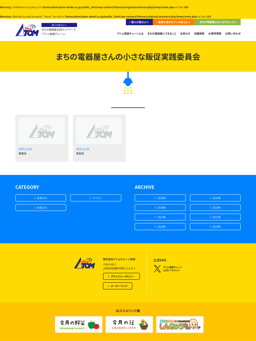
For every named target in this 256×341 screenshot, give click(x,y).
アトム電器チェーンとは (130, 33)
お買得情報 (214, 33)
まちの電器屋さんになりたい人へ (218, 22)
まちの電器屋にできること (161, 33)
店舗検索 (199, 33)
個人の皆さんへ (140, 22)
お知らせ (185, 33)
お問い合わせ (233, 33)
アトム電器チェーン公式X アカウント (167, 269)
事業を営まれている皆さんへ (174, 22)
